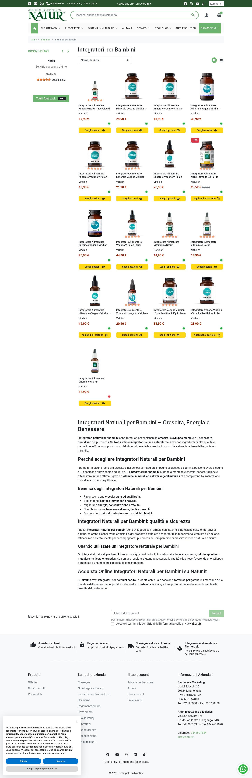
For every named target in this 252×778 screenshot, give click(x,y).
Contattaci (84, 724)
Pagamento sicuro (89, 706)
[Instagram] (126, 754)
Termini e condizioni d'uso (94, 694)
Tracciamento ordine (140, 682)
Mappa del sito (87, 730)
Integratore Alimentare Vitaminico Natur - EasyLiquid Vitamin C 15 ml (206, 245)
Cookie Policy (86, 718)
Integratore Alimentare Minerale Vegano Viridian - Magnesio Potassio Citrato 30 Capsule (93, 178)
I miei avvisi (135, 700)
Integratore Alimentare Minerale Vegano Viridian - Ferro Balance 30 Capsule (168, 108)
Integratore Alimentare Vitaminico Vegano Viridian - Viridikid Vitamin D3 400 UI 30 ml (132, 315)
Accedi (132, 688)
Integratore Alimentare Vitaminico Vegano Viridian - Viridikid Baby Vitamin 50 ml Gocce (95, 315)
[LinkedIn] (135, 754)
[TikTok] (144, 754)
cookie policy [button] (61, 737)
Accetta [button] (61, 761)
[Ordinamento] (104, 60)
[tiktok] (203, 3)
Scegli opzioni (95, 130)
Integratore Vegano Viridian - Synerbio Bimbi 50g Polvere (170, 312)
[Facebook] (107, 754)
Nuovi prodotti (37, 688)
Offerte (32, 682)
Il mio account (86, 741)
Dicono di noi (38, 51)
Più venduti (35, 694)
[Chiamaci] (55, 3)
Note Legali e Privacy (91, 688)
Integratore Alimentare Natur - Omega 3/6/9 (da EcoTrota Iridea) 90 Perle (205, 177)
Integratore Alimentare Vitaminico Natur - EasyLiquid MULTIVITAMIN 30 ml (93, 383)
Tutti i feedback (51, 98)
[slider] (46, 79)
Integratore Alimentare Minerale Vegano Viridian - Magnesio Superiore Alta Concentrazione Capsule (131, 178)
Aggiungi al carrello (207, 198)
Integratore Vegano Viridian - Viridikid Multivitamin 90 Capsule (206, 313)
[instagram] (191, 3)
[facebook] (185, 3)
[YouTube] (117, 754)
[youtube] (198, 3)
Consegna (84, 682)
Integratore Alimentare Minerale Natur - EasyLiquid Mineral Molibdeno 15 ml (94, 108)
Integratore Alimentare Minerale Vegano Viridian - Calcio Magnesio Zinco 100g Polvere (132, 110)
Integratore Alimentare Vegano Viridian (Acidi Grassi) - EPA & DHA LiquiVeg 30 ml (129, 246)
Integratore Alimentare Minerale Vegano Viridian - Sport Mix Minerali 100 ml (168, 177)
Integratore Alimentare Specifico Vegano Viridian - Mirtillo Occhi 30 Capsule (94, 245)
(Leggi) (196, 623)
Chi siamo (84, 700)
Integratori (46, 40)
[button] (219, 15)
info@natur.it (186, 737)
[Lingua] (216, 3)
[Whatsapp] (42, 3)
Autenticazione (87, 736)
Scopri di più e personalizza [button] (42, 768)
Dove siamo (85, 712)
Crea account (136, 694)
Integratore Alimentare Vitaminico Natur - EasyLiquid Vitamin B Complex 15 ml (166, 246)
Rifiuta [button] (23, 761)
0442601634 (198, 732)
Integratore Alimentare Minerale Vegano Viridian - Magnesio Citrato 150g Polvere (206, 110)
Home (34, 40)
